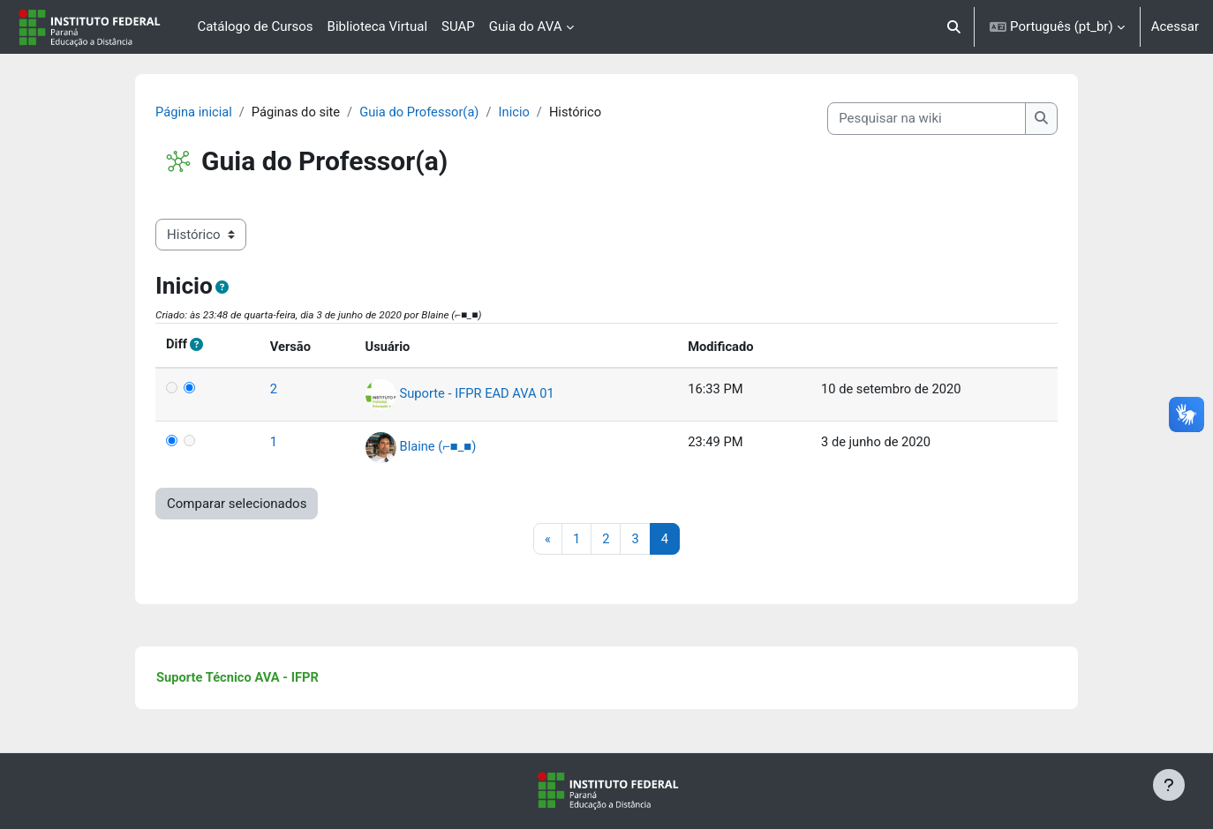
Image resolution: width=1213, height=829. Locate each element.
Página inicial (215, 112)
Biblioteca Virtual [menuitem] (378, 26)
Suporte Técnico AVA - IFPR (260, 678)
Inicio (541, 112)
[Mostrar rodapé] (1169, 785)
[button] (954, 27)
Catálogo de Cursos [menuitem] (255, 26)
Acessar (1175, 26)
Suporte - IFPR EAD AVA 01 (489, 393)
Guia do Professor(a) (444, 112)
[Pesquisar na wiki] (906, 118)
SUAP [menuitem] (458, 26)
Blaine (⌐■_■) (449, 446)
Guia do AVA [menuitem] (525, 26)
